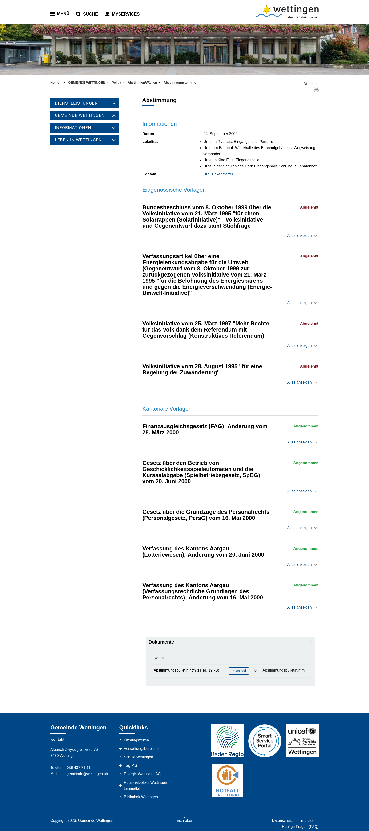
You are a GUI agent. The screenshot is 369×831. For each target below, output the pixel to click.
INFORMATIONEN (73, 127)
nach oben (184, 821)
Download (238, 671)
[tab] (230, 642)
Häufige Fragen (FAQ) (300, 827)
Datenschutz (282, 821)
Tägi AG (131, 766)
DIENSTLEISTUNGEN (76, 103)
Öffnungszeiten (136, 740)
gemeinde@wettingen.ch (87, 774)
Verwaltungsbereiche (141, 749)
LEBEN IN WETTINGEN (78, 139)
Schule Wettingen (138, 757)
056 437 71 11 (79, 768)
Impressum (309, 821)
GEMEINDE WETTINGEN (80, 115)
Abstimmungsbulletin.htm (175, 670)
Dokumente (161, 642)
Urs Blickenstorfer (218, 174)
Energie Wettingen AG (142, 774)
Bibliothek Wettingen (141, 797)
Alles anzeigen (299, 235)
